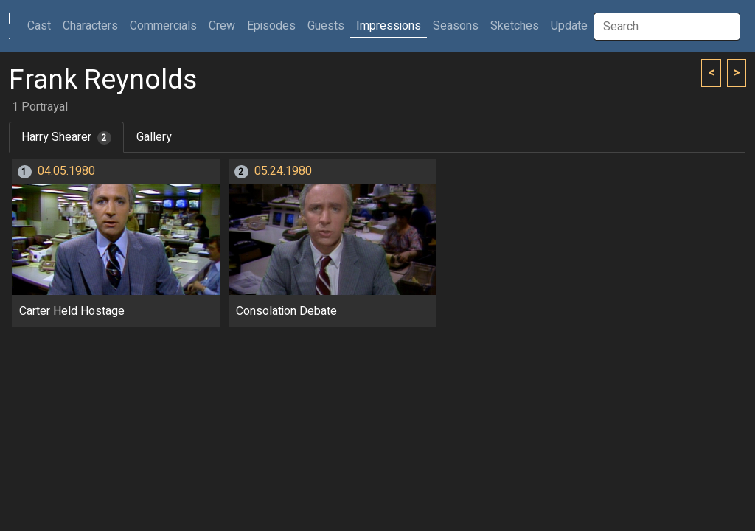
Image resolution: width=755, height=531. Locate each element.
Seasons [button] (456, 26)
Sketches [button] (514, 26)
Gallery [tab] (154, 137)
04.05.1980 (66, 171)
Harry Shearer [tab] (66, 137)
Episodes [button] (271, 26)
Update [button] (569, 26)
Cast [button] (42, 25)
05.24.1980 (283, 171)
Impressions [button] (388, 26)
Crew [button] (222, 26)
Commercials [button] (163, 26)
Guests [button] (325, 26)
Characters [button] (90, 26)
